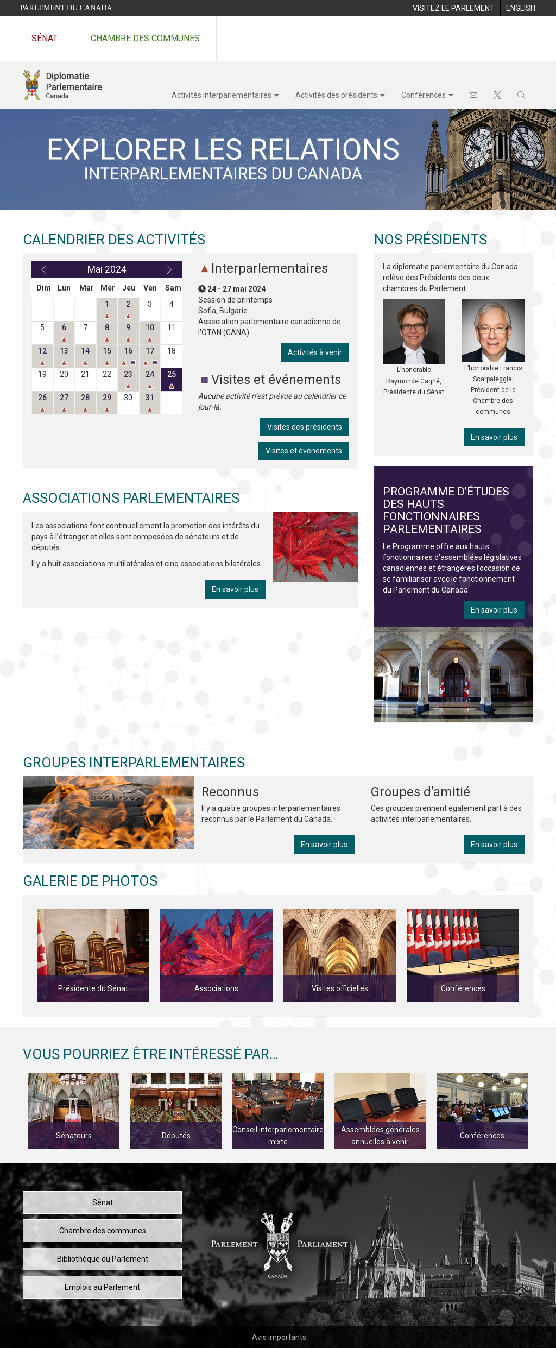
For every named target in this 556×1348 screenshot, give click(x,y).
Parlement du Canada (66, 8)
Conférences (423, 95)
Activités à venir (315, 352)
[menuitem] (453, 8)
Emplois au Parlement (102, 1287)
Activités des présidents (336, 95)
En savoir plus (235, 589)
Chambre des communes (145, 38)
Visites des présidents (304, 427)
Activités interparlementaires (221, 95)
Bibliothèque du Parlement (102, 1259)
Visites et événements (304, 450)
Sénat (44, 38)
